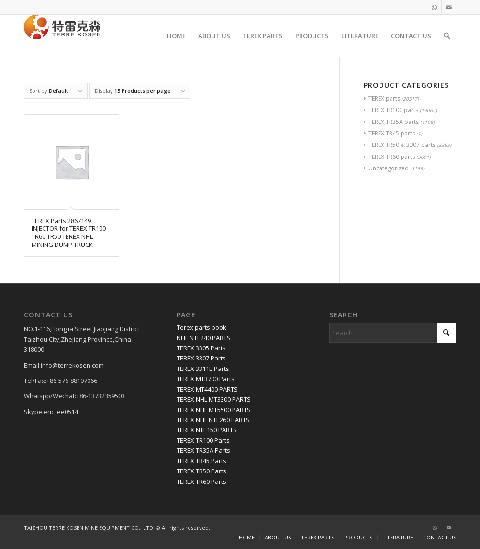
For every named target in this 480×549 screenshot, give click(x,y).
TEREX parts (384, 98)
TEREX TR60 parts (391, 157)
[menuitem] (176, 36)
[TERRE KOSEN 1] (62, 36)
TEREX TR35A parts (393, 122)
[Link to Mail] (449, 7)
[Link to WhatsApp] (434, 7)
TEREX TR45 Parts (201, 461)
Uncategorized (388, 168)
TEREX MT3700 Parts (205, 378)
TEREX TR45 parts (391, 133)
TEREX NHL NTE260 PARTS (213, 419)
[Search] (446, 36)
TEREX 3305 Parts (201, 348)
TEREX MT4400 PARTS (207, 389)
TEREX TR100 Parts (203, 440)
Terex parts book (201, 327)
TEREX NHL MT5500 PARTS (214, 409)
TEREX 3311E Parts (203, 368)
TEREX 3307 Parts (201, 358)
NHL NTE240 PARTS (204, 338)
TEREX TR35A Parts (203, 450)
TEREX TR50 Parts (201, 471)
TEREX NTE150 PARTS (207, 430)
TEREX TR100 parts (393, 110)
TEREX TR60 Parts (201, 481)
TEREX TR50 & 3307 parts (401, 145)
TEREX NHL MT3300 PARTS (214, 399)
